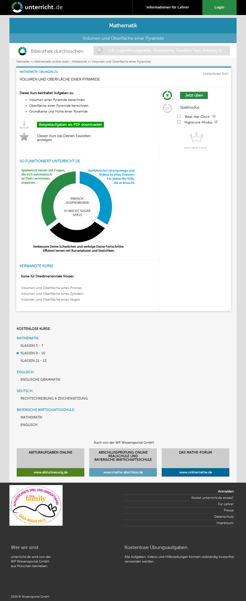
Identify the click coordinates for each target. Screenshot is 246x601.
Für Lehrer (226, 504)
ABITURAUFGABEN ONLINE (50, 452)
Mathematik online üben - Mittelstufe (60, 61)
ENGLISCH (29, 425)
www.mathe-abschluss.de (123, 472)
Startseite (22, 61)
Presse (229, 510)
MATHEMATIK (31, 417)
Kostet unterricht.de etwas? (212, 498)
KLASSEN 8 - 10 (33, 353)
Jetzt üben (194, 95)
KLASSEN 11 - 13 (33, 361)
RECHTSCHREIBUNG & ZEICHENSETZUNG (54, 398)
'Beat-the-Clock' (197, 117)
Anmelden (226, 491)
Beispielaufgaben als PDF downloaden (70, 125)
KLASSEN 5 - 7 (32, 346)
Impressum (225, 523)
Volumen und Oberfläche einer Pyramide (121, 61)
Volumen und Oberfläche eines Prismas (51, 288)
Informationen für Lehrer (167, 7)
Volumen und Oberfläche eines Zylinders (52, 294)
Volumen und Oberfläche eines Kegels (50, 299)
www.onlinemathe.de (195, 472)
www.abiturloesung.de (51, 472)
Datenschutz (224, 516)
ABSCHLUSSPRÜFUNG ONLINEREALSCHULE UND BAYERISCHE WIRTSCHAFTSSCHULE (123, 456)
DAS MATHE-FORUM (195, 452)
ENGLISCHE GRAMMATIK (40, 379)
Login (220, 7)
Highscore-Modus (198, 122)
